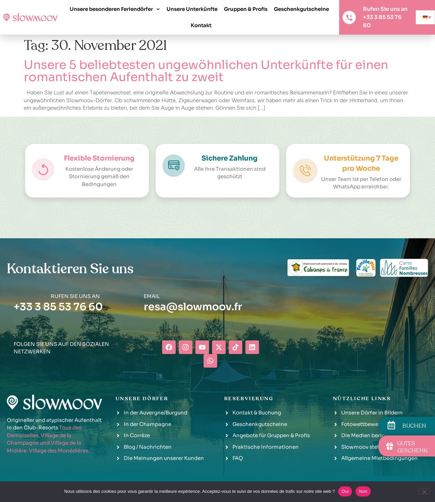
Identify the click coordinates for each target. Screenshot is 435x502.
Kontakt (201, 25)
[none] (425, 17)
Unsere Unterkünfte (192, 9)
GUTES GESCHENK (412, 447)
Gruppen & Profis (245, 9)
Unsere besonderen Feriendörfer (115, 9)
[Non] (424, 491)
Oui (345, 491)
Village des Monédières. (59, 450)
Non (363, 491)
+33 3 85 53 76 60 (58, 306)
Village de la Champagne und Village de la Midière (44, 443)
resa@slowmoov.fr (193, 306)
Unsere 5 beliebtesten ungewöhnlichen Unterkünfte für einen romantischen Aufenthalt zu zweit (206, 71)
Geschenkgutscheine (301, 9)
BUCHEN (414, 426)
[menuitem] (425, 17)
